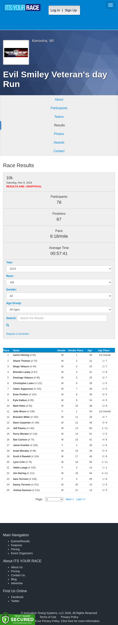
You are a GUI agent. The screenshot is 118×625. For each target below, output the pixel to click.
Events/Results (20, 541)
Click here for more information (80, 621)
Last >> (81, 499)
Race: (10, 276)
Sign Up (71, 10)
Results (59, 125)
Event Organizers (22, 553)
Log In (55, 10)
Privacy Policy (69, 617)
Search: (11, 318)
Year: (9, 262)
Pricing (15, 549)
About (59, 99)
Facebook (17, 597)
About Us (17, 567)
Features (16, 545)
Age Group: (14, 303)
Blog (14, 579)
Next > (70, 499)
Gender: (11, 289)
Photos (59, 134)
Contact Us (18, 575)
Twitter (15, 601)
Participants (59, 108)
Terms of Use (48, 617)
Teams (59, 116)
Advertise (17, 583)
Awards (59, 142)
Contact (58, 151)
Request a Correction (17, 333)
